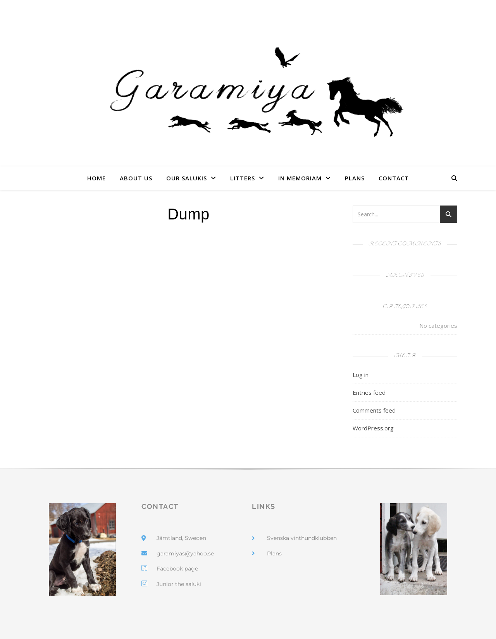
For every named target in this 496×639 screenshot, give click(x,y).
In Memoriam (300, 178)
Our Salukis (186, 178)
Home (96, 178)
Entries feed (369, 392)
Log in (361, 375)
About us (136, 178)
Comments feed (374, 410)
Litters (242, 178)
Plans (355, 178)
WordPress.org (373, 428)
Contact (394, 178)
